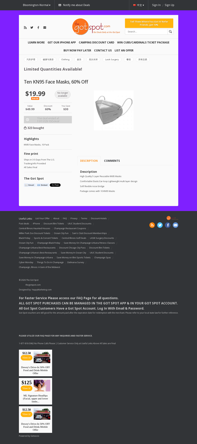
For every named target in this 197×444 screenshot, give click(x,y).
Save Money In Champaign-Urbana (36, 257)
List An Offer (124, 50)
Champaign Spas (102, 257)
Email (31, 185)
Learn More (36, 42)
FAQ (65, 218)
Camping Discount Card (96, 42)
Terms (84, 218)
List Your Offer (43, 218)
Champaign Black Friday (48, 242)
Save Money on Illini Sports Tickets (74, 257)
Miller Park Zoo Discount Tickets (34, 233)
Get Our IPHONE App (62, 42)
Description (89, 161)
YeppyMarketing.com (42, 289)
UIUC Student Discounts (79, 223)
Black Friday (24, 238)
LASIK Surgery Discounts (102, 238)
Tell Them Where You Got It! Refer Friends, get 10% (149, 23)
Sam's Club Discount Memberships (89, 233)
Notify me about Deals (76, 5)
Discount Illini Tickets (54, 223)
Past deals (24, 223)
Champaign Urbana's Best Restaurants (38, 252)
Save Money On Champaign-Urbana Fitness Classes (89, 242)
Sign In (156, 5)
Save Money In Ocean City (73, 252)
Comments (112, 161)
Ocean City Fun (61, 233)
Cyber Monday (26, 262)
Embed (44, 185)
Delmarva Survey (75, 262)
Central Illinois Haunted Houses (34, 228)
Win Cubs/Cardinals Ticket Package (143, 42)
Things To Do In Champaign (50, 262)
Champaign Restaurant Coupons (70, 228)
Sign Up (169, 5)
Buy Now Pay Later (77, 50)
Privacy (74, 218)
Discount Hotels (99, 218)
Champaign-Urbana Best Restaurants (37, 247)
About (56, 218)
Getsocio (35, 436)
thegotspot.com (33, 284)
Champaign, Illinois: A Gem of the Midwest (39, 267)
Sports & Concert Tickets (46, 238)
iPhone (36, 223)
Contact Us (103, 50)
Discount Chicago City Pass (72, 247)
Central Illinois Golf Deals (74, 238)
